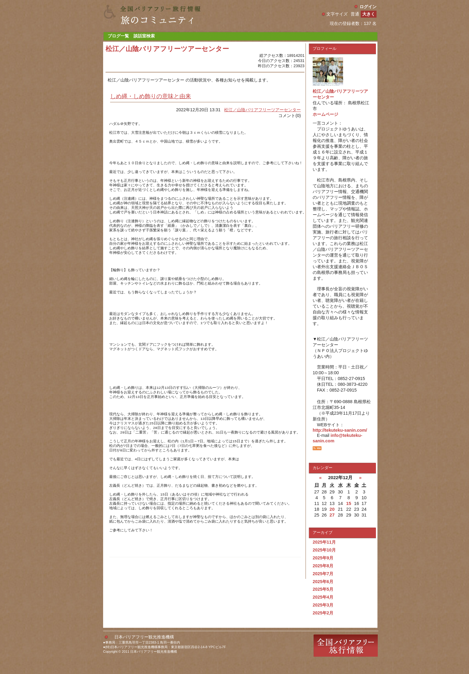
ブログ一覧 (118, 35)
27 (332, 514)
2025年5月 (323, 589)
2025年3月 (323, 605)
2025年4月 (323, 597)
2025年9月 (323, 557)
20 (332, 509)
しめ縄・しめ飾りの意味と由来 (150, 96)
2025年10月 (324, 550)
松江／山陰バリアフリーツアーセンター (262, 109)
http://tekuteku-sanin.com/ (340, 430)
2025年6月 (323, 581)
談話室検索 (144, 35)
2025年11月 (324, 542)
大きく (368, 14)
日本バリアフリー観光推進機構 (144, 647)
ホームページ (325, 114)
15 (348, 503)
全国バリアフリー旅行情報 (345, 656)
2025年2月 (323, 612)
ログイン (368, 6)
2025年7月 (323, 573)
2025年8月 (323, 565)
